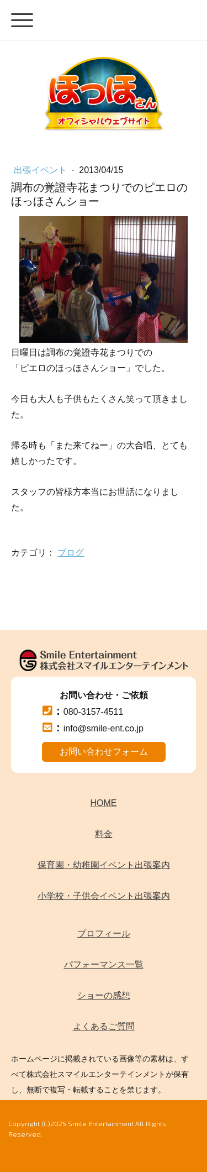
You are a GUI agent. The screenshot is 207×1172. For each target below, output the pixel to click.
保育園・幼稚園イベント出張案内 (104, 865)
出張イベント (41, 170)
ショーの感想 (103, 995)
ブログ (70, 552)
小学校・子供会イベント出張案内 (104, 896)
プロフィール (103, 933)
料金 (104, 834)
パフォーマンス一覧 (104, 964)
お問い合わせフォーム (104, 751)
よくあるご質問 (104, 1026)
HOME (104, 803)
